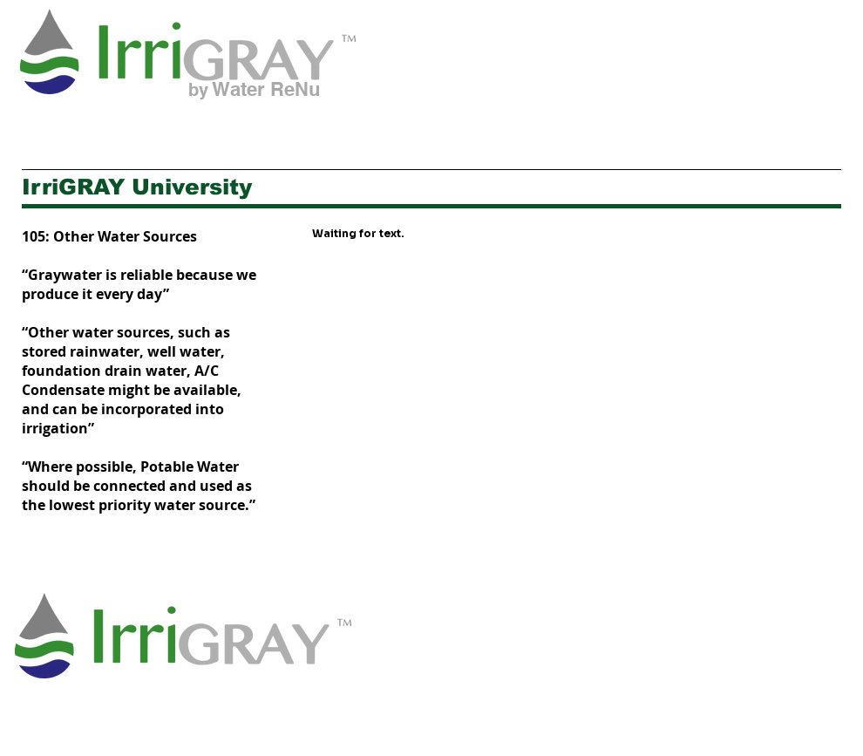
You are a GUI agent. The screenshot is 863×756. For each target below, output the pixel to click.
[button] (253, 126)
